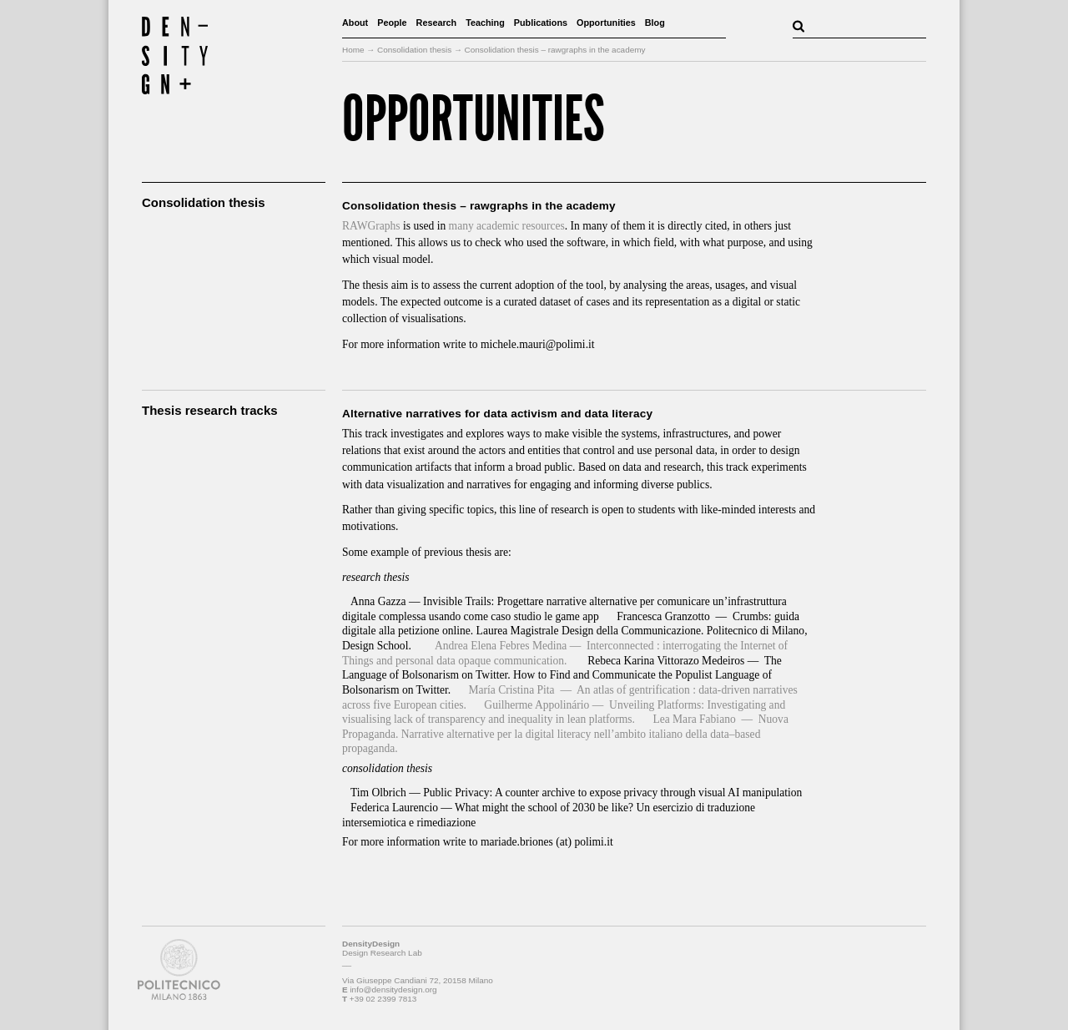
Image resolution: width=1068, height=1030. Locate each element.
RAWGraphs (371, 226)
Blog (655, 23)
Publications (540, 23)
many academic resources (507, 226)
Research (436, 23)
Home (353, 49)
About (355, 23)
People (391, 23)
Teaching (485, 23)
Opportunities (606, 23)
